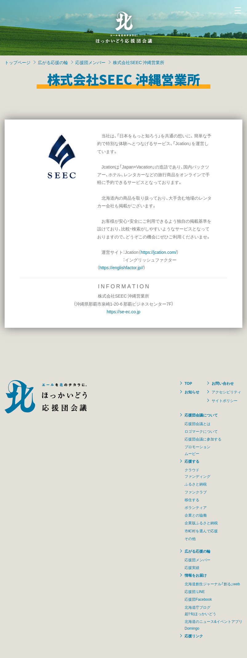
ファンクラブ (196, 492)
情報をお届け (196, 575)
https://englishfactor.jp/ (120, 267)
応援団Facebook (198, 599)
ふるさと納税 (196, 484)
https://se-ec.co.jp (124, 311)
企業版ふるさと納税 (201, 523)
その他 (190, 538)
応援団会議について (201, 415)
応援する (192, 461)
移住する (192, 499)
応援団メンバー (90, 62)
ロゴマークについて (201, 431)
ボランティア (196, 507)
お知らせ (192, 392)
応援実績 (192, 567)
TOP (188, 383)
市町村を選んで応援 (201, 531)
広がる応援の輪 (53, 62)
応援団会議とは (197, 423)
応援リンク (194, 636)
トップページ (17, 62)
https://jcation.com (158, 252)
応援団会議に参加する (203, 439)
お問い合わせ (223, 383)
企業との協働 (196, 515)
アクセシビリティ (226, 392)
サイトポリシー (224, 400)
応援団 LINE (195, 591)
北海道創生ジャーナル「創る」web (212, 584)
